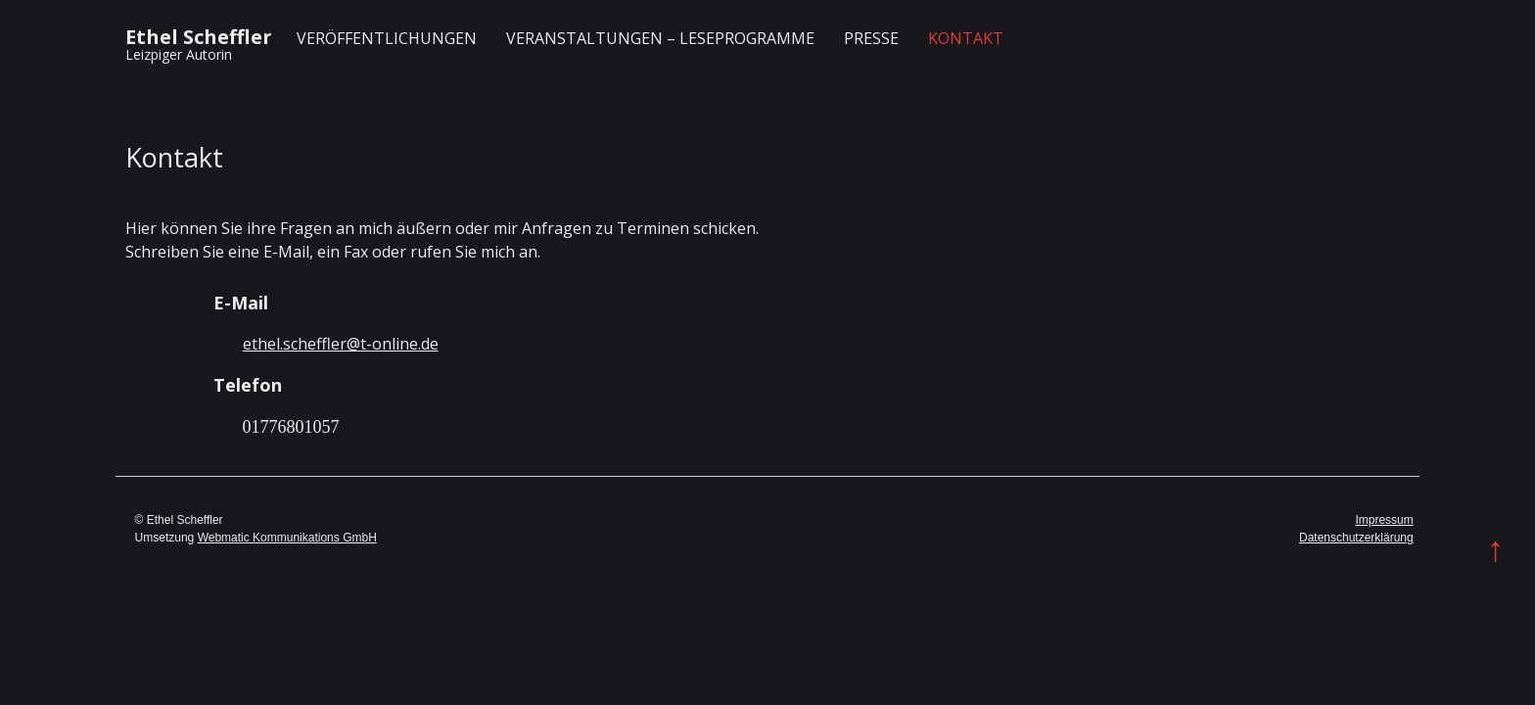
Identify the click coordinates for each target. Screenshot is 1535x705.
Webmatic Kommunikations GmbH (287, 537)
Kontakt (965, 38)
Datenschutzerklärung (1356, 537)
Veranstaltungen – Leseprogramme (660, 38)
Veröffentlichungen (387, 38)
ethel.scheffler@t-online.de (341, 343)
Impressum (1384, 520)
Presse (871, 38)
